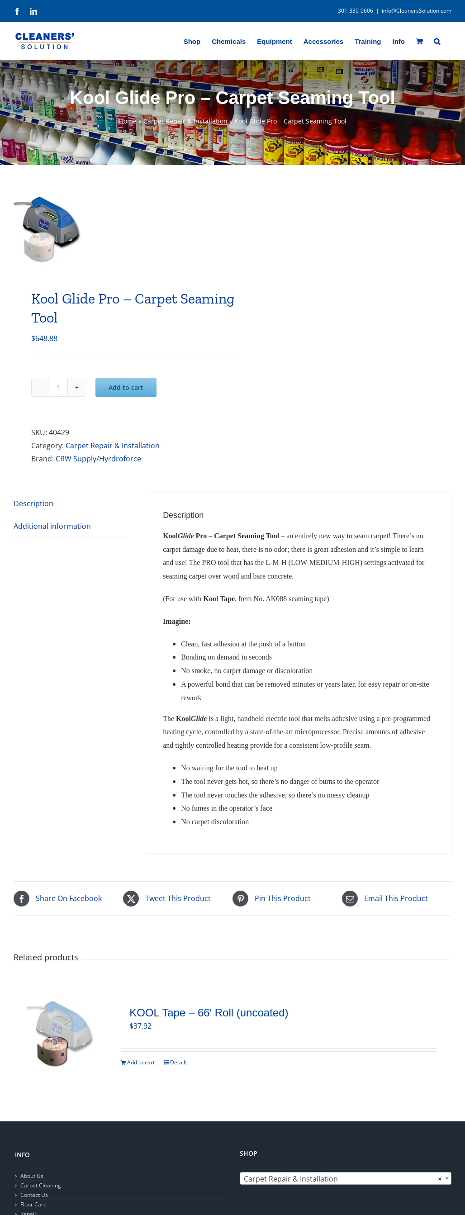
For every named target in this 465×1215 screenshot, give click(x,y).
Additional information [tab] (52, 526)
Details (179, 1062)
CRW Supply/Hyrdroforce (98, 459)
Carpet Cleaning (40, 1185)
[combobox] (345, 1178)
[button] (437, 40)
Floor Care (33, 1204)
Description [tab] (33, 503)
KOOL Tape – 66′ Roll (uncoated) (208, 1012)
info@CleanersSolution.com (416, 10)
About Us (31, 1176)
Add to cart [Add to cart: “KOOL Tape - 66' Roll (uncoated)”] (141, 1062)
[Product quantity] (59, 387)
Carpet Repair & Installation (185, 121)
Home (128, 121)
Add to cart (126, 387)
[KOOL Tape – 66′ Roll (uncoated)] (60, 1034)
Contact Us (34, 1195)
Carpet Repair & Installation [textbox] (343, 1178)
